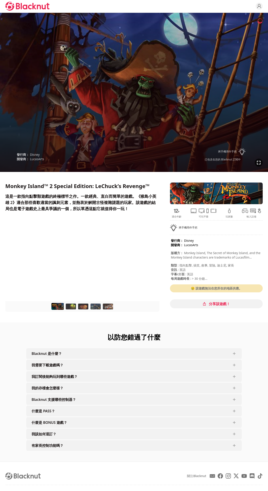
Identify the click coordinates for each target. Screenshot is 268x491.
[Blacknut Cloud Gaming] (27, 6)
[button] (222, 151)
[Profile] (259, 6)
